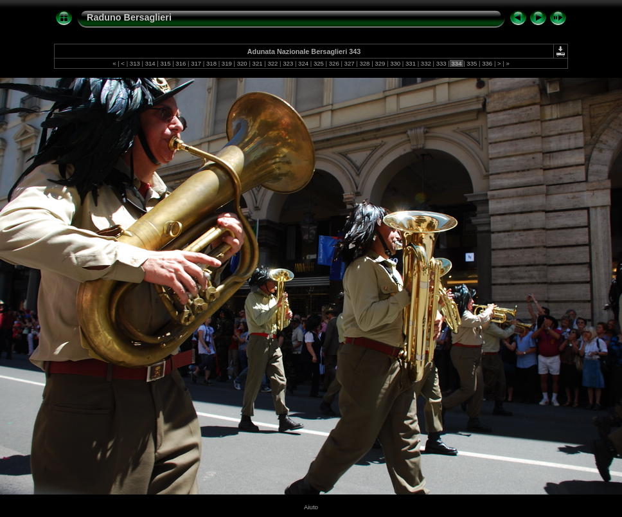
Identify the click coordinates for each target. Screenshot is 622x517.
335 (472, 63)
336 (487, 63)
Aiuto (311, 507)
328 (364, 63)
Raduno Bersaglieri (129, 17)
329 (380, 63)
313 (134, 63)
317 (196, 63)
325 (318, 63)
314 (150, 63)
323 (288, 63)
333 (441, 63)
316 (181, 63)
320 (242, 63)
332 (425, 63)
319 (226, 63)
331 (410, 63)
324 (303, 63)
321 (257, 63)
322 (273, 63)
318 (211, 63)
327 (349, 63)
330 (395, 63)
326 (334, 63)
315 (165, 63)
